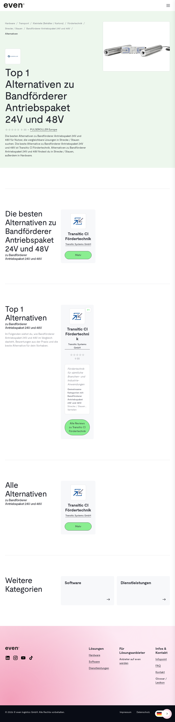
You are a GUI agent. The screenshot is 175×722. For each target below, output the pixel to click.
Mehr (78, 255)
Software (94, 661)
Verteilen (72, 409)
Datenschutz (143, 712)
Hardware (94, 655)
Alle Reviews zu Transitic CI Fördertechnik (77, 427)
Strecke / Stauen (76, 406)
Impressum (125, 712)
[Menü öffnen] (166, 5)
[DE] (162, 714)
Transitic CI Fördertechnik (77, 334)
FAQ (158, 665)
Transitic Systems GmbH (78, 244)
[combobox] (162, 713)
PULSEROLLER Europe (43, 129)
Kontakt (160, 672)
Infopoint (161, 659)
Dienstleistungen (99, 668)
